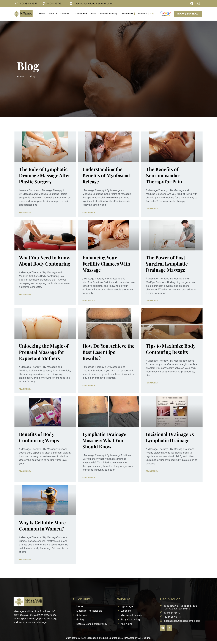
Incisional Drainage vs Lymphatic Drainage (170, 437)
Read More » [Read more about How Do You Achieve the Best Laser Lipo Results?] (88, 385)
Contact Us (141, 13)
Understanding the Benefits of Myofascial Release (106, 175)
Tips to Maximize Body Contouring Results (170, 349)
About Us (53, 13)
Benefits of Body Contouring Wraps (39, 437)
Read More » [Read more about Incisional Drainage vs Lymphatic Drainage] (152, 471)
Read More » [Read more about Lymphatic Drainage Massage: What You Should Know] (88, 477)
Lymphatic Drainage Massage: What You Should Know (104, 440)
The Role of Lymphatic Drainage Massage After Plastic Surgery (44, 175)
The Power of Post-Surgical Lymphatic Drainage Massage (167, 263)
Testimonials (126, 13)
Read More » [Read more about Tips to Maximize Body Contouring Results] (152, 383)
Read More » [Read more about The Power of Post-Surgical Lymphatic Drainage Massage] (152, 301)
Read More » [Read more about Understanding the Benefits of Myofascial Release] (88, 212)
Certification (81, 13)
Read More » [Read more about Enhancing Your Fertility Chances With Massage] (88, 301)
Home (42, 13)
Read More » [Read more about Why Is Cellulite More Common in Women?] (25, 559)
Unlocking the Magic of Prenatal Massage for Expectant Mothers (44, 352)
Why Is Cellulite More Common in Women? (42, 525)
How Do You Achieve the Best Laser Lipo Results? (108, 352)
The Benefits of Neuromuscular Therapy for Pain (164, 175)
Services (66, 13)
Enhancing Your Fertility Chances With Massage (106, 263)
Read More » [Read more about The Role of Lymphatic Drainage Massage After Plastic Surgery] (25, 212)
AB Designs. (144, 637)
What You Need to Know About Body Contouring (44, 260)
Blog (152, 13)
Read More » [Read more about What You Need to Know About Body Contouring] (25, 294)
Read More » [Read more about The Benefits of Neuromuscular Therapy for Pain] (152, 209)
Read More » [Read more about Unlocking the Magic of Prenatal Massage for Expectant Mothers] (25, 389)
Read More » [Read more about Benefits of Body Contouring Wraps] (25, 471)
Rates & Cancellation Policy (104, 13)
